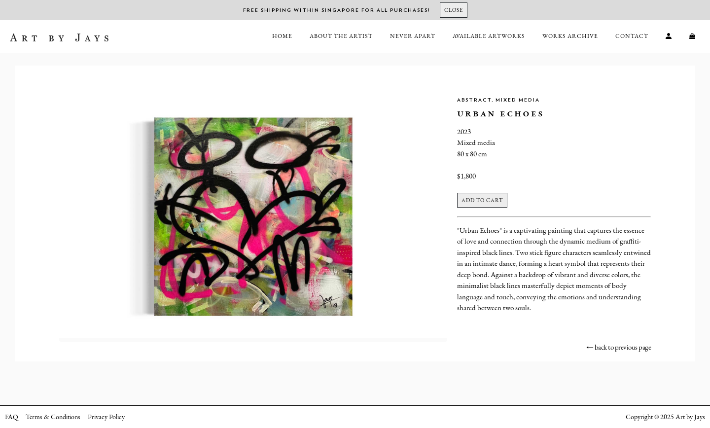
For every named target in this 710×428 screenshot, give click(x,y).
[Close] (453, 10)
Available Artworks (489, 36)
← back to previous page (618, 347)
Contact (631, 36)
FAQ (11, 416)
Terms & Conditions (53, 416)
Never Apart (412, 36)
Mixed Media (518, 100)
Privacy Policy (106, 416)
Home (282, 36)
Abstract (474, 100)
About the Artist (341, 36)
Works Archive (570, 36)
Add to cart (482, 200)
